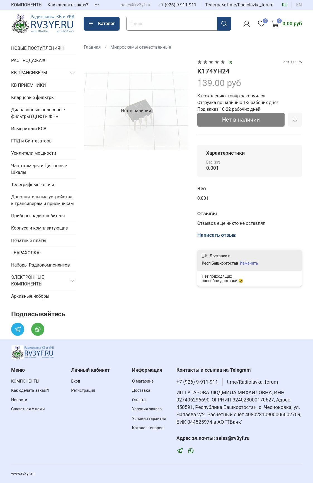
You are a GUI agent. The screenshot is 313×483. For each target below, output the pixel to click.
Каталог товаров (148, 428)
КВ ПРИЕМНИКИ (28, 85)
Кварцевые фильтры (33, 97)
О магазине (143, 381)
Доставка (141, 390)
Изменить (249, 263)
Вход (75, 381)
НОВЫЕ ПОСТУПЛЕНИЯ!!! (37, 48)
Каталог (101, 23)
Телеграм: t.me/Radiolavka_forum (239, 5)
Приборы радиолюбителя (38, 215)
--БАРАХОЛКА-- (26, 252)
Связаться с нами (28, 409)
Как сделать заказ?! (68, 5)
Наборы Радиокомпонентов (40, 265)
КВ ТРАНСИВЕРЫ (29, 72)
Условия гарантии (149, 418)
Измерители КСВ (29, 128)
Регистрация (83, 390)
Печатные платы (28, 240)
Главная (92, 47)
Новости (19, 400)
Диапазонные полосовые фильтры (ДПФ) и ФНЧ (38, 113)
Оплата (139, 400)
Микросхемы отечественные (140, 47)
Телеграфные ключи (32, 184)
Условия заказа (147, 409)
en (299, 5)
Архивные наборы (30, 296)
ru (284, 5)
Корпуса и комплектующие (39, 228)
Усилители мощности (33, 153)
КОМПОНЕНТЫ (27, 5)
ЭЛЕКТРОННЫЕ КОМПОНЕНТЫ (27, 281)
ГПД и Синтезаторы (32, 141)
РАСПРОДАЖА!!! (28, 60)
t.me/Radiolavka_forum (252, 382)
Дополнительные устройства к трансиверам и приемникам (42, 200)
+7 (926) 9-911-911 (177, 5)
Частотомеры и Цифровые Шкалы (39, 169)
